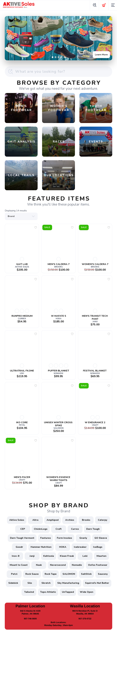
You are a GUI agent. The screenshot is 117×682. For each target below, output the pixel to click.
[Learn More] (58, 38)
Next (108, 38)
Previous (9, 38)
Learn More (101, 54)
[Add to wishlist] (35, 227)
